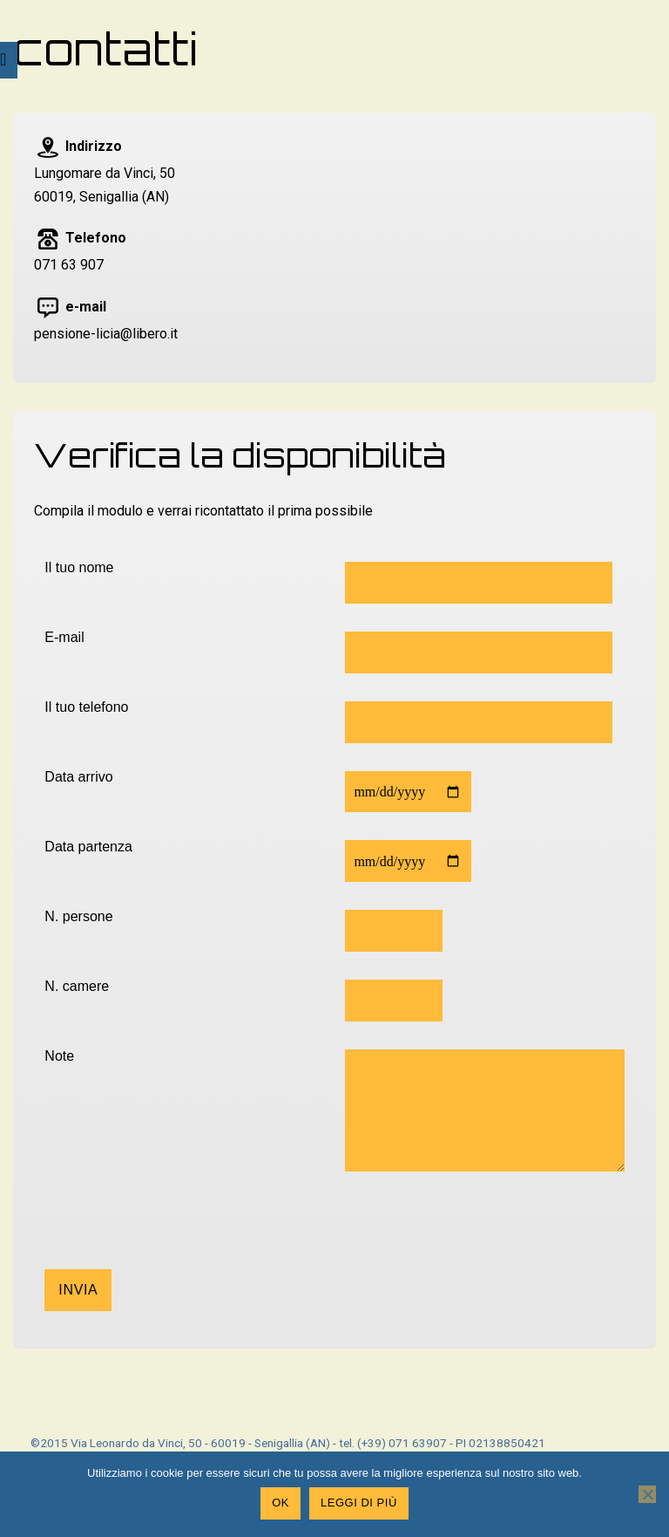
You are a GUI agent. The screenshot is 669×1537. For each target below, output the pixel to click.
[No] (647, 1494)
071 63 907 (69, 264)
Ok (280, 1502)
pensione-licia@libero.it (106, 333)
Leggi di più (359, 1502)
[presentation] (176, 1235)
